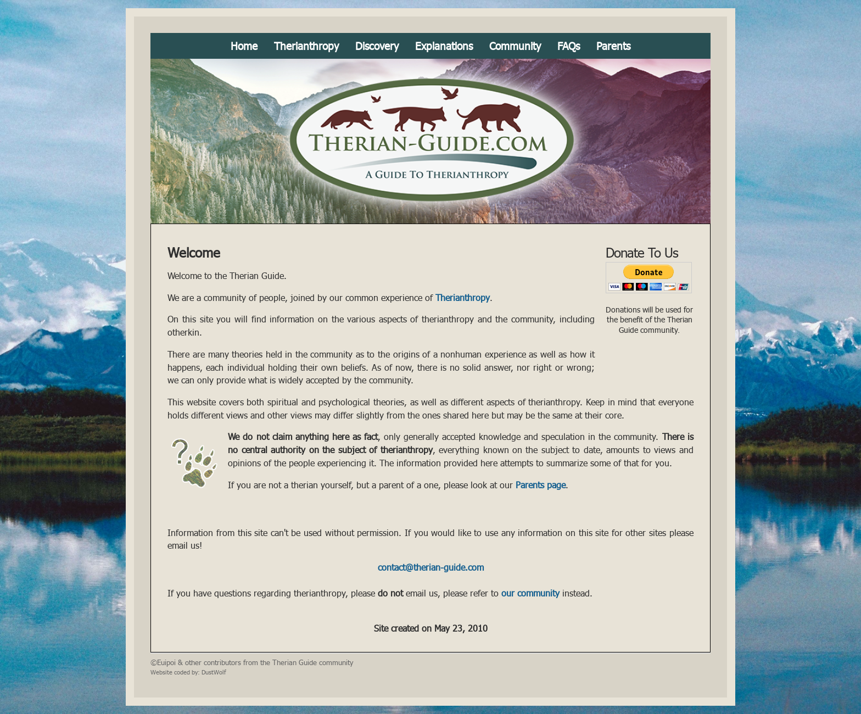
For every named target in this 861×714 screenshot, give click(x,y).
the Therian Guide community (306, 662)
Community (515, 46)
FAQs (568, 46)
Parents (613, 46)
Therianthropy (306, 46)
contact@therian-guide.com (431, 567)
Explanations (444, 46)
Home (244, 46)
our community (530, 593)
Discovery (377, 46)
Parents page (541, 484)
